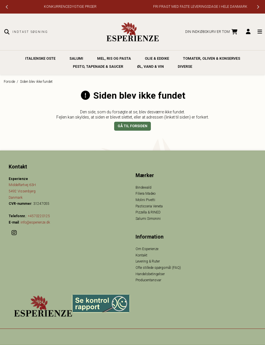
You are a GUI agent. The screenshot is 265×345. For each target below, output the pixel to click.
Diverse (185, 66)
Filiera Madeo (145, 194)
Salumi (76, 58)
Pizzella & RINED (148, 212)
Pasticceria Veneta (149, 206)
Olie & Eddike (157, 58)
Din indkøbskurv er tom (212, 32)
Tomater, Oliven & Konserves (211, 58)
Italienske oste (40, 58)
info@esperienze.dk (35, 222)
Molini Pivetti (145, 200)
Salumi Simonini (148, 219)
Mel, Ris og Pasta (114, 58)
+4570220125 (39, 216)
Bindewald (143, 187)
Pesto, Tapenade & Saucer (98, 66)
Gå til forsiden (132, 126)
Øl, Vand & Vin (150, 66)
